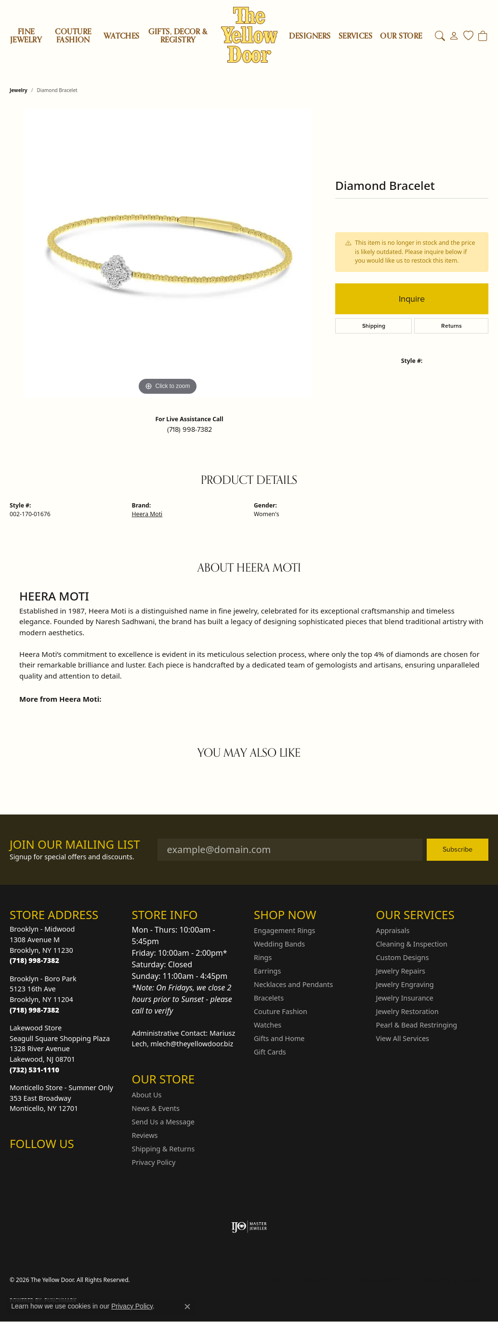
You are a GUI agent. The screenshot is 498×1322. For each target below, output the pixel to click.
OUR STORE (401, 36)
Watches (121, 36)
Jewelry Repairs (400, 970)
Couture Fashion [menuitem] (280, 1011)
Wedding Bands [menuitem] (279, 943)
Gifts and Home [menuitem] (279, 1038)
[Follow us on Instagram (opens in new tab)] (19, 1163)
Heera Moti (147, 514)
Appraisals (393, 930)
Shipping (373, 325)
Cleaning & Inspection (411, 943)
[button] (440, 36)
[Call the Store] (34, 960)
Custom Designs (402, 957)
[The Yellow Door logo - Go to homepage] (249, 35)
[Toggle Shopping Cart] (483, 36)
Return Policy (273, 1280)
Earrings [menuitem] (267, 970)
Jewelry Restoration (407, 1011)
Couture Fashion (73, 36)
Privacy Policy (154, 1162)
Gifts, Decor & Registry (178, 36)
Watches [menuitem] (267, 1024)
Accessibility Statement (450, 1280)
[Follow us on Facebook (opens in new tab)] (42, 1163)
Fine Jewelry (26, 36)
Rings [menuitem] (263, 957)
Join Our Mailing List (75, 845)
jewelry (18, 90)
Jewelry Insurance (404, 997)
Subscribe (457, 849)
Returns (451, 325)
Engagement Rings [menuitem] (284, 930)
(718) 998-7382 (189, 429)
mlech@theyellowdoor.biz (192, 1043)
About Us (147, 1094)
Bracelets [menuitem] (269, 997)
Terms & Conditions (378, 1280)
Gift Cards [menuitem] (270, 1051)
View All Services (403, 1038)
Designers (309, 36)
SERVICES (356, 36)
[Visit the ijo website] (249, 1227)
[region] (167, 253)
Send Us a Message (163, 1121)
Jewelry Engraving (405, 984)
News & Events (156, 1108)
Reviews (145, 1135)
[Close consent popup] (187, 1306)
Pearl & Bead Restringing (417, 1024)
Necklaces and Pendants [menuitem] (293, 984)
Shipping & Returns (163, 1148)
